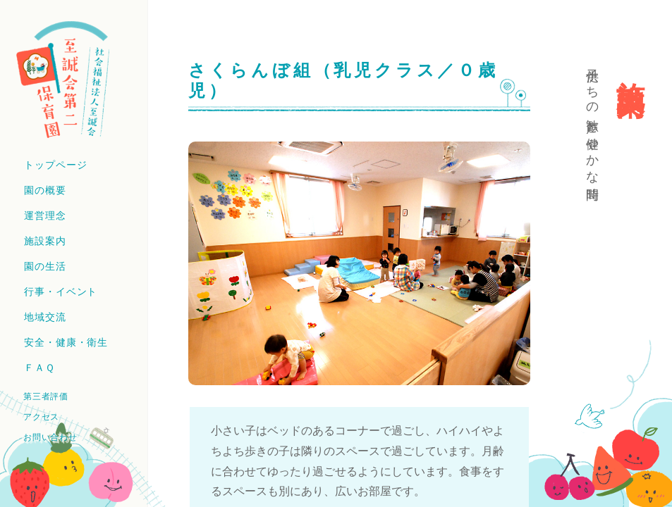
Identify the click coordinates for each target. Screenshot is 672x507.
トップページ (55, 164)
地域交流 (45, 317)
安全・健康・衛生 (66, 342)
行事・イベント (60, 291)
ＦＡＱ (39, 367)
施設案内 (45, 240)
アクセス (41, 417)
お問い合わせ (50, 437)
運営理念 (45, 215)
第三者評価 (45, 396)
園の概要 (45, 190)
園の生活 (45, 266)
